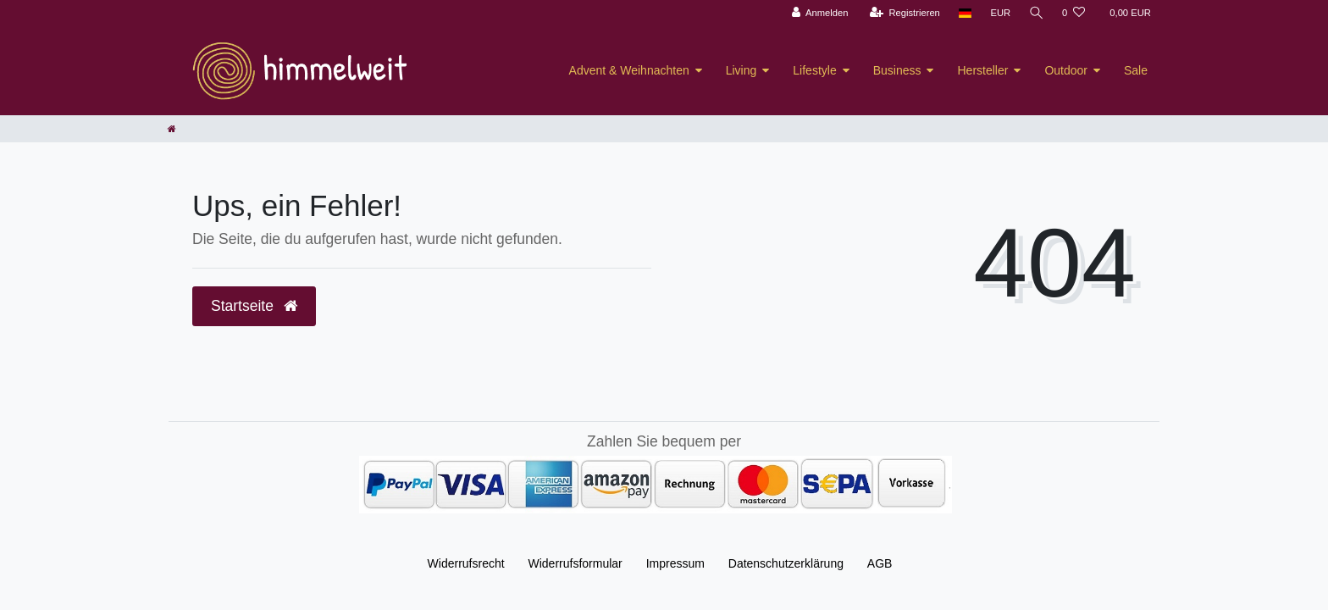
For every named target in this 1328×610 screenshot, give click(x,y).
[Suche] (1036, 13)
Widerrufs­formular (575, 563)
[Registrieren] (903, 13)
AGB (880, 563)
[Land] (964, 13)
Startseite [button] (254, 305)
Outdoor (1065, 70)
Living (741, 70)
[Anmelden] (818, 13)
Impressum (675, 563)
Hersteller (982, 70)
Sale (1136, 70)
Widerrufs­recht (466, 563)
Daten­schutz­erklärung (786, 563)
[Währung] (999, 13)
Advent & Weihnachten (629, 70)
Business (897, 70)
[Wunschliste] (1073, 13)
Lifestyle (814, 70)
